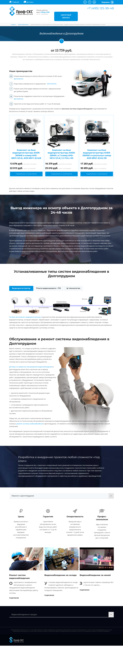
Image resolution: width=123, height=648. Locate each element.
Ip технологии (73, 288)
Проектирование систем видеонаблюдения (25, 241)
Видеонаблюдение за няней (95, 577)
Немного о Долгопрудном (23, 496)
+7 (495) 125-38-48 (100, 8)
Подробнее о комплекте (26, 174)
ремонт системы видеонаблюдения (29, 424)
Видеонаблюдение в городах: (24, 617)
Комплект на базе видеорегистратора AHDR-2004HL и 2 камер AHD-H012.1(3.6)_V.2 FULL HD (61, 154)
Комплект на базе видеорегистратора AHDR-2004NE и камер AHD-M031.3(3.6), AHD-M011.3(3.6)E (26, 154)
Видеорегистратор (21, 288)
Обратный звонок (66, 16)
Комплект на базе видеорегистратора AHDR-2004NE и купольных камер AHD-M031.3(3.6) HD (96, 154)
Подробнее (14, 600)
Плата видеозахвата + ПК (48, 288)
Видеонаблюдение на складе (60, 577)
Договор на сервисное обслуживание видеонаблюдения (30, 367)
